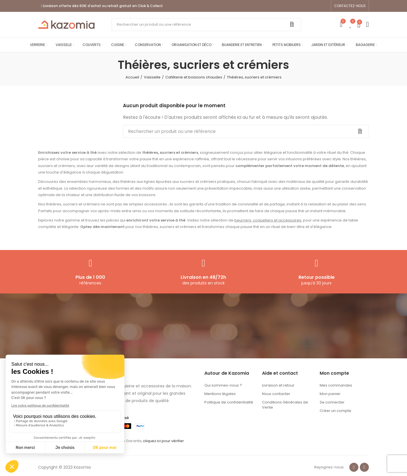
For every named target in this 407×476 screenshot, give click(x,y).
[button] (350, 6)
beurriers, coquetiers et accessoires (267, 220)
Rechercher (292, 24)
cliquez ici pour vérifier (163, 440)
